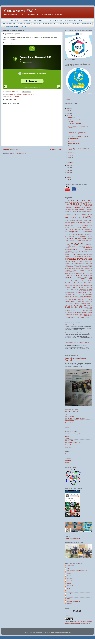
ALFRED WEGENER (73, 209)
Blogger (68, 632)
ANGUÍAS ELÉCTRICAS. (70, 211)
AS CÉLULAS (80, 213)
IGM (72, 263)
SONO (79, 299)
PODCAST (89, 287)
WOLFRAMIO (68, 316)
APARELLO (89, 211)
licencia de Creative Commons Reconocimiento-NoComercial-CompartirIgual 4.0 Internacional (78, 623)
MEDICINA (67, 270)
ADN (66, 209)
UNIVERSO (89, 309)
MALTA (78, 268)
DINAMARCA (78, 240)
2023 (68, 113)
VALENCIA (67, 310)
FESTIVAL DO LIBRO (77, 258)
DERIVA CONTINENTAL (70, 236)
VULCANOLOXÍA (83, 314)
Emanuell (69, 581)
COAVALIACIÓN (79, 229)
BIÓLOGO (74, 217)
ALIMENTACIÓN (83, 209)
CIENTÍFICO (85, 227)
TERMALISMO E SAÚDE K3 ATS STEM (15, 26)
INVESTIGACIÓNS (69, 266)
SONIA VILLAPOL (72, 299)
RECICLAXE (81, 294)
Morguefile (68, 460)
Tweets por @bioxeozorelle (72, 538)
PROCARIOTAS (68, 292)
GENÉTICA (67, 261)
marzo (70, 160)
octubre (70, 152)
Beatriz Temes (70, 565)
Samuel (69, 593)
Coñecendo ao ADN (63, 23)
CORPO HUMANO (81, 233)
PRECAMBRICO (82, 289)
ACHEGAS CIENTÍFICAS (78, 204)
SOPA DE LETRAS (87, 299)
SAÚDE (86, 296)
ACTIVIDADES (88, 206)
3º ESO (70, 200)
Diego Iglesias (70, 578)
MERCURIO (89, 272)
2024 (68, 111)
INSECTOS (81, 265)
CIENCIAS (79, 227)
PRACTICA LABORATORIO (71, 289)
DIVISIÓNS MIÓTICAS (87, 240)
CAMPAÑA (73, 222)
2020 (68, 167)
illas (75, 263)
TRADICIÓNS (68, 308)
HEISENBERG (80, 261)
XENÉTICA (81, 316)
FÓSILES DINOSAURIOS (85, 260)
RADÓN (90, 292)
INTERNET (89, 265)
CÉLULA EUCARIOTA (75, 224)
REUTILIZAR (81, 296)
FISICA (66, 260)
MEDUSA (78, 272)
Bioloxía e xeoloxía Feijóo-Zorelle (74, 434)
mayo (70, 157)
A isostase (71, 130)
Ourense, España (14, 96)
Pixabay (67, 462)
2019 (68, 170)
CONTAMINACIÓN (87, 231)
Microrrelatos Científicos (55, 20)
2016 (68, 177)
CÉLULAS (89, 224)
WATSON (90, 314)
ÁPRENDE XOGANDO (71, 213)
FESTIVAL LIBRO (88, 258)
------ (66, 200)
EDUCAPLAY (23, 94)
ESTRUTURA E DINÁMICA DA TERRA (82, 254)
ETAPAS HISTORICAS (70, 256)
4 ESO (75, 200)
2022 (68, 115)
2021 (68, 165)
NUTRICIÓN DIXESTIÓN (72, 282)
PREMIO (89, 289)
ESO (85, 251)
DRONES (67, 242)
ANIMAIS (79, 211)
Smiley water (68, 447)
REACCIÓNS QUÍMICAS (71, 294)
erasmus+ (75, 247)
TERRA (86, 307)
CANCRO (78, 222)
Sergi (68, 596)
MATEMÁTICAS (88, 268)
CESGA (72, 225)
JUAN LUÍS (70, 586)
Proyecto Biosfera (70, 422)
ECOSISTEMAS (74, 242)
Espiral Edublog (69, 414)
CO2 (91, 227)
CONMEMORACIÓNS (72, 231)
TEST (90, 307)
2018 (68, 172)
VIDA (91, 310)
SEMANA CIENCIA (77, 297)
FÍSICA (71, 260)
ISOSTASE (77, 266)
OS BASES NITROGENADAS (83, 284)
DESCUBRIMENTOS (81, 236)
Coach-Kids (75, 23)
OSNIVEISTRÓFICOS (70, 285)
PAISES (81, 285)
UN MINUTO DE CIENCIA (79, 308)
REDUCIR (67, 296)
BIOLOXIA (79, 217)
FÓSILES (75, 260)
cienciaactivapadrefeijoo (73, 601)
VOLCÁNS (75, 314)
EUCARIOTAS (80, 256)
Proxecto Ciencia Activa (71, 445)
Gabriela (69, 583)
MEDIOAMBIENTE (69, 272)
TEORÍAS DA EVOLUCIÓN (72, 305)
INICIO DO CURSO (71, 265)
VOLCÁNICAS (68, 314)
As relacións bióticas (73, 138)
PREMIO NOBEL (69, 291)
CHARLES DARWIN (83, 225)
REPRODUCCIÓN (74, 296)
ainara (68, 598)
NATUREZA (67, 278)
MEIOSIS (83, 272)
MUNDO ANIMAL (87, 277)
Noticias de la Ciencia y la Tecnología (75, 418)
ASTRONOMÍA (69, 214)
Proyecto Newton (69, 425)
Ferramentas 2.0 (26, 20)
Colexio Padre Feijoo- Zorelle (73, 412)
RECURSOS (89, 294)
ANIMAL (84, 211)
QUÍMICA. (85, 292)
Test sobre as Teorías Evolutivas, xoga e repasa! (78, 333)
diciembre (71, 117)
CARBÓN (83, 222)
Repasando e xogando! (74, 123)
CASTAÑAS (89, 222)
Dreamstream (68, 454)
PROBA (74, 291)
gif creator (67, 99)
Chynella (69, 575)
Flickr (66, 456)
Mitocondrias (79, 273)
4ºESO (11, 94)
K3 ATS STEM (86, 23)
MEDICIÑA (75, 270)
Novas (5, 20)
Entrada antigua (55, 149)
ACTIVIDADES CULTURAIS (72, 207)
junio (69, 155)
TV (72, 308)
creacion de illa (68, 234)
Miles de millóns (69, 440)
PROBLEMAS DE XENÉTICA (84, 291)
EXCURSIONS (88, 256)
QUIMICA (80, 292)
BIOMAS (67, 220)
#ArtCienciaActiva (39, 20)
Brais (68, 568)
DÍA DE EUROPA (76, 238)
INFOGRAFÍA (89, 263)
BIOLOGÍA (68, 217)
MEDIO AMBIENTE (86, 270)
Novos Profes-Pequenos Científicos (44, 23)
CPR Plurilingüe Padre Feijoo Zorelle (77, 570)
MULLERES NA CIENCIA (73, 277)
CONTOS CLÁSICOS (70, 233)
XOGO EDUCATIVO (81, 317)
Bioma (69, 146)
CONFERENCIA (88, 229)
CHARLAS (77, 225)
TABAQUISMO (81, 301)
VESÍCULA (74, 310)
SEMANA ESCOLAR (87, 297)
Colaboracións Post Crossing (74, 20)
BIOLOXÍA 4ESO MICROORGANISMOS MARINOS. (78, 218)
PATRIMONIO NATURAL (71, 287)
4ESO (81, 200)
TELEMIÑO (83, 303)
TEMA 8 (89, 303)
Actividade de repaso (73, 143)
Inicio (34, 149)
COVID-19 (89, 233)
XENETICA (74, 316)
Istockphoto (68, 458)
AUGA (77, 214)
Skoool (67, 427)
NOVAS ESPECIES (80, 280)
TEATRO (77, 303)
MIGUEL (69, 591)
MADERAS (74, 268)
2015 (68, 180)
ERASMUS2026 (87, 247)
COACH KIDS (69, 229)
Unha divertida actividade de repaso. (78, 136)
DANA (82, 234)
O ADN (83, 282)
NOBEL (83, 279)
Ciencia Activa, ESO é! (20, 11)
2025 (68, 108)
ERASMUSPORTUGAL (71, 249)
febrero (70, 162)
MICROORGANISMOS (70, 273)
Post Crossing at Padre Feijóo (73, 442)
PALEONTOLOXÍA (88, 285)
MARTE (82, 268)
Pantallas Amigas (69, 420)
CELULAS (83, 224)
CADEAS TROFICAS (83, 220)
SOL (66, 299)
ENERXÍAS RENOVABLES (78, 246)
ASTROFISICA (88, 213)
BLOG (71, 220)
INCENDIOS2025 (80, 263)
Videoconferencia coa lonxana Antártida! (76, 325)
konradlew (51, 632)
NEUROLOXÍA (76, 278)
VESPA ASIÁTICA (83, 310)
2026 (68, 106)
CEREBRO (67, 225)
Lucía (68, 588)
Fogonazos (68, 438)
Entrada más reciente (11, 149)
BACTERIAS (83, 214)
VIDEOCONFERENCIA (71, 312)
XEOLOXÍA (31, 94)
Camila (69, 573)
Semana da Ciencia (24, 23)
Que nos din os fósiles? (74, 141)
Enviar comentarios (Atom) (18, 153)
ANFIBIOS (89, 209)
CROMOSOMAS (77, 234)
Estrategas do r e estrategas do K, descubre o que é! (77, 133)
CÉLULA (67, 224)
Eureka (67, 436)
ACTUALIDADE (86, 207)
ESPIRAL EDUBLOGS (71, 253)
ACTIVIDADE (77, 206)
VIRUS (79, 312)
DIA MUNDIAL (71, 240)
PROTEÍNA (74, 292)
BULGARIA (75, 220)
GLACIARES (73, 261)
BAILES (90, 214)
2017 (68, 175)
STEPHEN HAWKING (70, 301)
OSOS (77, 285)
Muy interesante (69, 416)
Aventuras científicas (9, 23)
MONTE (90, 275)
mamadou (69, 603)
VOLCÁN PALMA (87, 312)
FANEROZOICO (68, 258)
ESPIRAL (90, 251)
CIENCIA (73, 227)
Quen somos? (14, 20)
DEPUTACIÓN (88, 234)
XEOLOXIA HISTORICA (70, 317)
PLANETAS (82, 287)
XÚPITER (89, 317)
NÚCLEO (90, 280)
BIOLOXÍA (16, 94)
